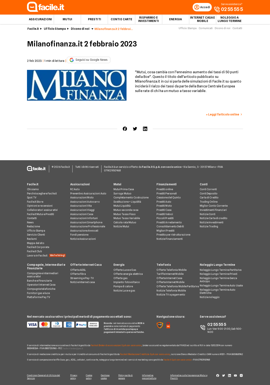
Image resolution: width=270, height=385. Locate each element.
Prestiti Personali (167, 193)
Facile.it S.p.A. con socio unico (177, 360)
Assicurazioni (40, 20)
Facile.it (33, 29)
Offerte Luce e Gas (124, 270)
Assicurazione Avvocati (84, 230)
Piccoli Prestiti (165, 218)
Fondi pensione (79, 235)
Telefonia (164, 265)
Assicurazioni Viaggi (82, 210)
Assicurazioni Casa (81, 214)
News (30, 222)
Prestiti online (165, 189)
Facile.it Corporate (38, 247)
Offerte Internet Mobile (170, 282)
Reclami (32, 239)
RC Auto (75, 189)
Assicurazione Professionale (87, 226)
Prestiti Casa (164, 210)
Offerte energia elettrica (128, 274)
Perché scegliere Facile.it (42, 193)
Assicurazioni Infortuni (84, 218)
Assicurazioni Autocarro (85, 201)
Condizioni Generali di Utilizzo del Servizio (43, 377)
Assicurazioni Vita (81, 205)
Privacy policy (73, 377)
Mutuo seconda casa (125, 210)
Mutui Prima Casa (123, 189)
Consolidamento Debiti (170, 226)
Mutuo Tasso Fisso (124, 214)
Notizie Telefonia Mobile (171, 290)
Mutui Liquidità (122, 205)
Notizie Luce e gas (124, 290)
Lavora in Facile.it (46, 256)
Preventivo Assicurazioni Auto (88, 193)
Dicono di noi (80, 29)
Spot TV (31, 197)
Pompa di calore (123, 286)
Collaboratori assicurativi (42, 210)
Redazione (33, 226)
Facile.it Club (34, 251)
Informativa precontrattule (150, 377)
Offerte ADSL (78, 270)
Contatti (237, 29)
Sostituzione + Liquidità (127, 201)
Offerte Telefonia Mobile (171, 270)
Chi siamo (33, 189)
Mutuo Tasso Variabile (126, 218)
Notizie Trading (209, 226)
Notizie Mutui (121, 226)
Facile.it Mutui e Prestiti (40, 214)
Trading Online (208, 201)
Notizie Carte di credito (213, 218)
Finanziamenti (167, 184)
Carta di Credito (209, 197)
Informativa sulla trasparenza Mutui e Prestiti (190, 377)
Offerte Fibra (78, 274)
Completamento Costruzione (131, 197)
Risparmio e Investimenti (148, 20)
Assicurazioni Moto (82, 197)
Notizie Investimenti (211, 222)
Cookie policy (89, 377)
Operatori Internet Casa (41, 285)
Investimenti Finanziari (213, 210)
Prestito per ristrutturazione (173, 235)
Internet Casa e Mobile (202, 20)
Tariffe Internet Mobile (170, 274)
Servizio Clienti (36, 235)
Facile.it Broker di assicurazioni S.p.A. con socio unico (116, 345)
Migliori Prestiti (165, 230)
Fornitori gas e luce (38, 293)
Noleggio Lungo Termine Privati (218, 274)
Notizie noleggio (210, 297)
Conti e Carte (121, 20)
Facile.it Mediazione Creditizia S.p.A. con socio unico (145, 354)
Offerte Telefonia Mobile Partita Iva (178, 286)
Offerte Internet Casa (86, 265)
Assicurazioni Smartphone (86, 222)
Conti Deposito (208, 193)
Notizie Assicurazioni (83, 239)
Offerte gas (120, 278)
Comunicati (206, 29)
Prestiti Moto (164, 205)
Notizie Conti (207, 214)
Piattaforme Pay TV (38, 297)
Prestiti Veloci (165, 214)
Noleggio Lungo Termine (217, 265)
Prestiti (94, 20)
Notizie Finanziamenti (170, 239)
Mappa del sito (35, 243)
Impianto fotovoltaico (126, 282)
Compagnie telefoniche (41, 289)
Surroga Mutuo (122, 193)
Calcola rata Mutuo (124, 222)
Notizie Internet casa (82, 282)
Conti (204, 184)
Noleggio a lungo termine (230, 20)
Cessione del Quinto (169, 197)
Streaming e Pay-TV (82, 278)
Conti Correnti (208, 189)
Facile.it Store (35, 201)
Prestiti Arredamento (169, 222)
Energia (175, 20)
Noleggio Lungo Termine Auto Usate (221, 285)
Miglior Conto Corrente (214, 205)
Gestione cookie (105, 377)
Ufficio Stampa (55, 29)
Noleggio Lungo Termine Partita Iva (221, 270)
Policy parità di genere (126, 377)
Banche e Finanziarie (39, 280)
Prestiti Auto (164, 201)
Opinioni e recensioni (40, 205)
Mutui (67, 20)
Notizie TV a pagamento (171, 294)
